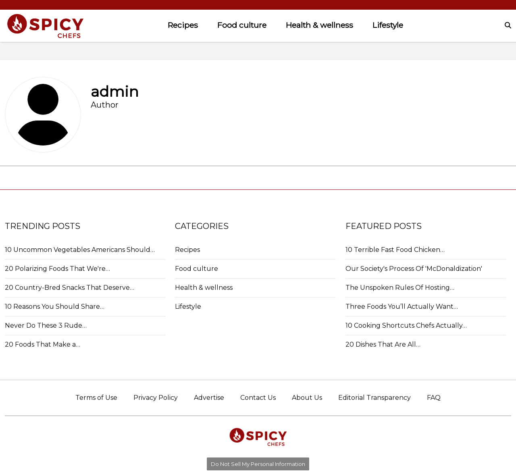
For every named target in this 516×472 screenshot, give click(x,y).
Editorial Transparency (374, 397)
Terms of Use (96, 397)
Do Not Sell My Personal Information (258, 464)
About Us (307, 397)
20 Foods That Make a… (42, 344)
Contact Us (258, 397)
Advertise (209, 397)
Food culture (241, 25)
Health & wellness (319, 25)
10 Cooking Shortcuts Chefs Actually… (406, 325)
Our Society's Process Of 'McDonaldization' (413, 268)
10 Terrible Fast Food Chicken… (395, 250)
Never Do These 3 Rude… (46, 325)
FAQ (434, 397)
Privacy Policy (155, 397)
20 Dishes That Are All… (382, 344)
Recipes (183, 25)
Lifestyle (387, 25)
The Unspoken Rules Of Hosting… (399, 287)
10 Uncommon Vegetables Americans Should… (80, 250)
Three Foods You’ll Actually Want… (401, 306)
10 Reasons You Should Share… (54, 306)
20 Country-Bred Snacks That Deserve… (69, 287)
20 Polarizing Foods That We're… (57, 268)
